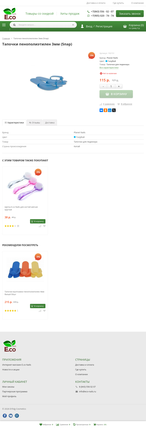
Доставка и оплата (96, 2)
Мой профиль (9, 396)
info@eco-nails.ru (87, 391)
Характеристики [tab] (14, 122)
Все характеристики (109, 67)
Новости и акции (10, 369)
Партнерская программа (14, 391)
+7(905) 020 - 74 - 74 (102, 15)
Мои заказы (8, 386)
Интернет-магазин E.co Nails (16, 364)
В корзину (37, 221)
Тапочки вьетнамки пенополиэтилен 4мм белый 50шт (24, 293)
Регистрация (104, 26)
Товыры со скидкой (39, 13)
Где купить (118, 2)
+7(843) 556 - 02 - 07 (102, 11)
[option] (25, 201)
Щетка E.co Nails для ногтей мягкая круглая (21, 208)
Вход (89, 26)
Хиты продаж (70, 13)
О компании (137, 2)
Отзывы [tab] (34, 122)
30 (18, 226)
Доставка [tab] (50, 122)
